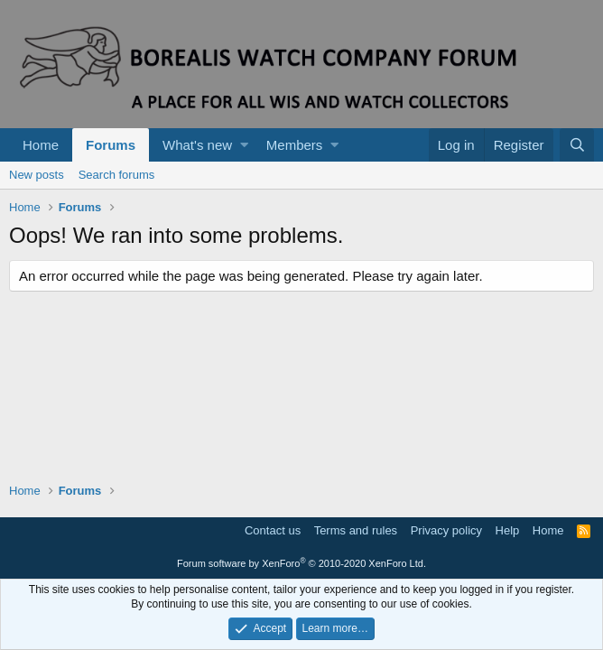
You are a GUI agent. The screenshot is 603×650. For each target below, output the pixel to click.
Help (508, 530)
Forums (110, 145)
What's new (197, 145)
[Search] (577, 145)
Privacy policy (446, 530)
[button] (244, 145)
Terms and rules (355, 530)
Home (41, 145)
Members (294, 145)
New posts (36, 174)
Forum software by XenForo (301, 563)
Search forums (117, 174)
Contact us (273, 530)
